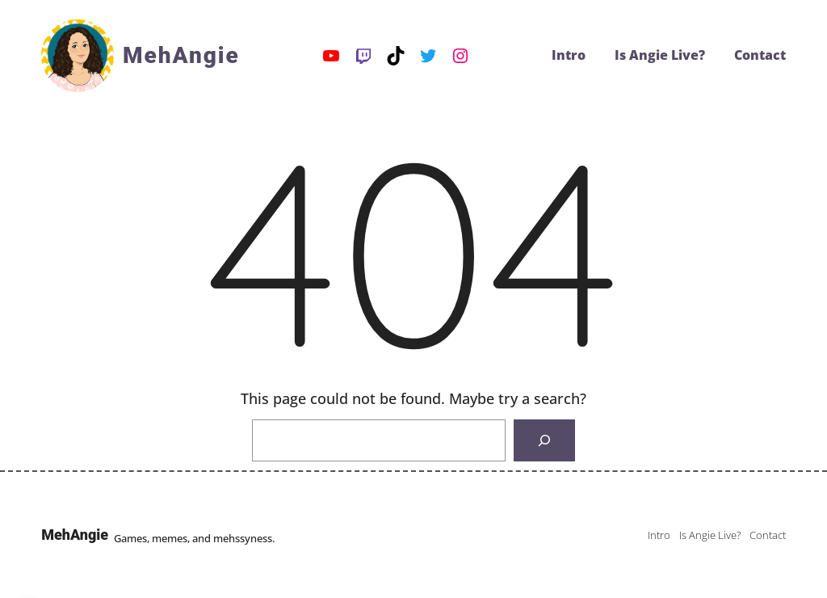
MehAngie (181, 55)
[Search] (544, 440)
